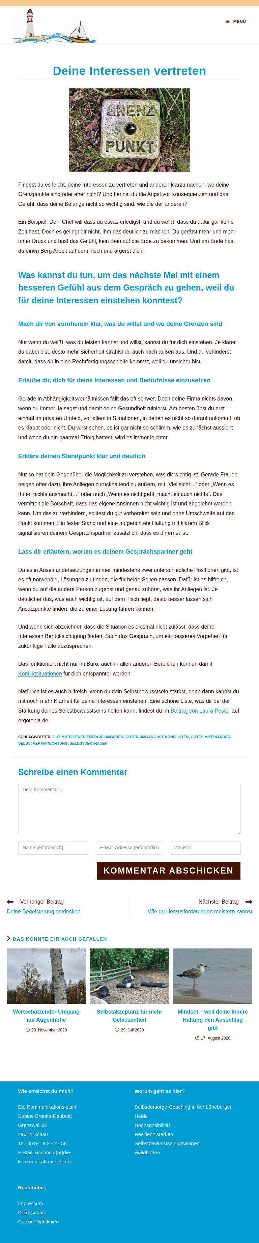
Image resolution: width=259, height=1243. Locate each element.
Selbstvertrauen (89, 743)
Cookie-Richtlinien (38, 1221)
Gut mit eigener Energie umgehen (88, 737)
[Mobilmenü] (236, 21)
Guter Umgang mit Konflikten (157, 737)
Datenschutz (32, 1212)
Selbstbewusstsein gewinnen (167, 1143)
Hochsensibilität (152, 1125)
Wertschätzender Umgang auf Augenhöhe (46, 1016)
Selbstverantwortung (43, 743)
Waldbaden (147, 1152)
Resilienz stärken (154, 1134)
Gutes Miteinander (210, 737)
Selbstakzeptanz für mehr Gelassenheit (129, 1016)
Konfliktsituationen (40, 673)
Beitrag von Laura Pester (200, 711)
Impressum (30, 1203)
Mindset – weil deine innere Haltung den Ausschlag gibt (213, 1020)
